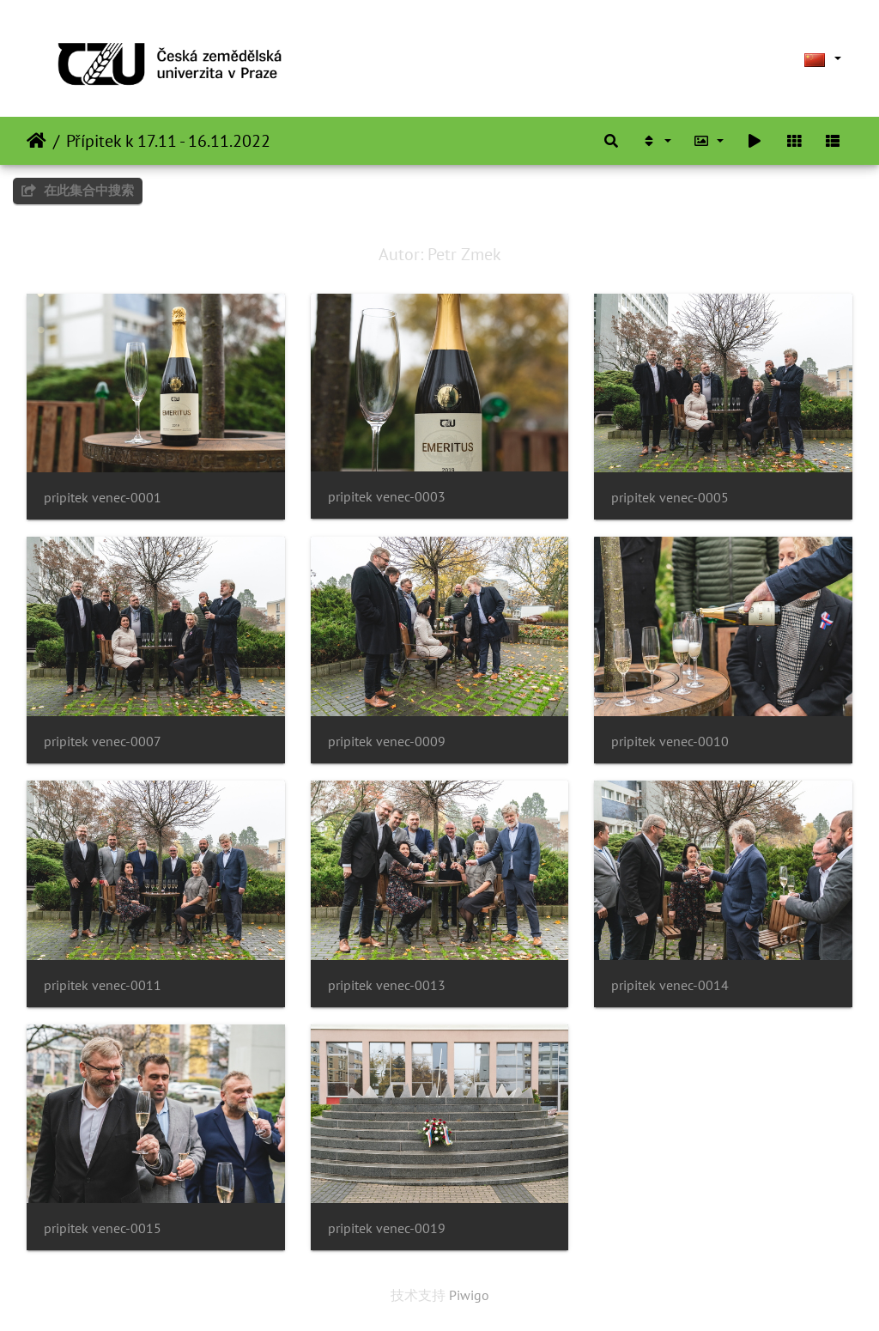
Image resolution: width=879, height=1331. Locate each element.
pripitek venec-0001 (102, 497)
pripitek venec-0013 (387, 985)
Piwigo (469, 1295)
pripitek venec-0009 (387, 741)
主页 (36, 141)
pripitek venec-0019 (387, 1228)
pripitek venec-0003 (387, 497)
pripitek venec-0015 (102, 1228)
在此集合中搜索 (77, 190)
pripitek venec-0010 (670, 741)
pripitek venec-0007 (102, 741)
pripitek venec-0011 (102, 985)
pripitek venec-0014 (670, 985)
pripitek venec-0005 (670, 497)
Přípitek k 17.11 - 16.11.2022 (168, 141)
